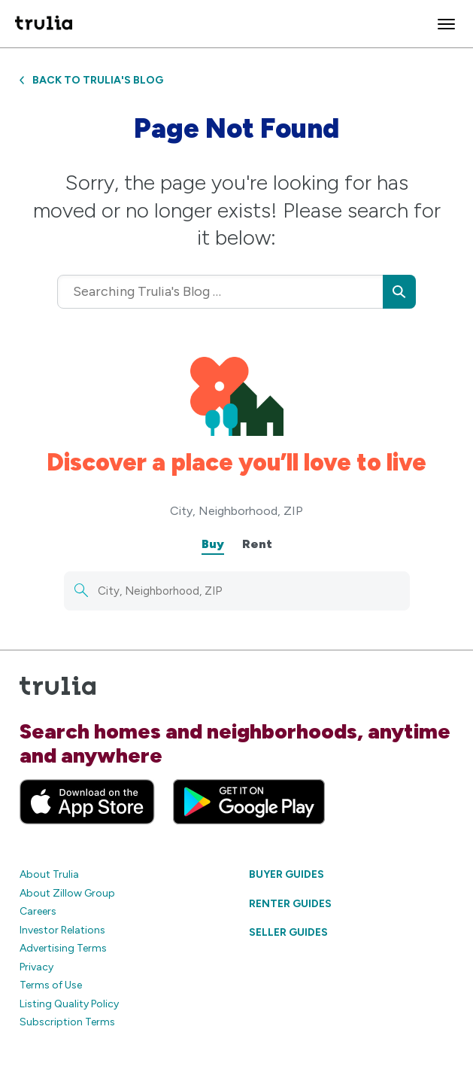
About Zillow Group (67, 893)
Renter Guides (290, 903)
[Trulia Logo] (43, 23)
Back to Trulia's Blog (91, 80)
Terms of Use (51, 985)
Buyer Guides (286, 874)
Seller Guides (288, 932)
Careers (38, 911)
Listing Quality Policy (69, 1003)
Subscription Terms (67, 1022)
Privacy (36, 967)
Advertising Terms (63, 948)
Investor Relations (62, 930)
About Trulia (49, 874)
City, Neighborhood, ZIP (236, 511)
